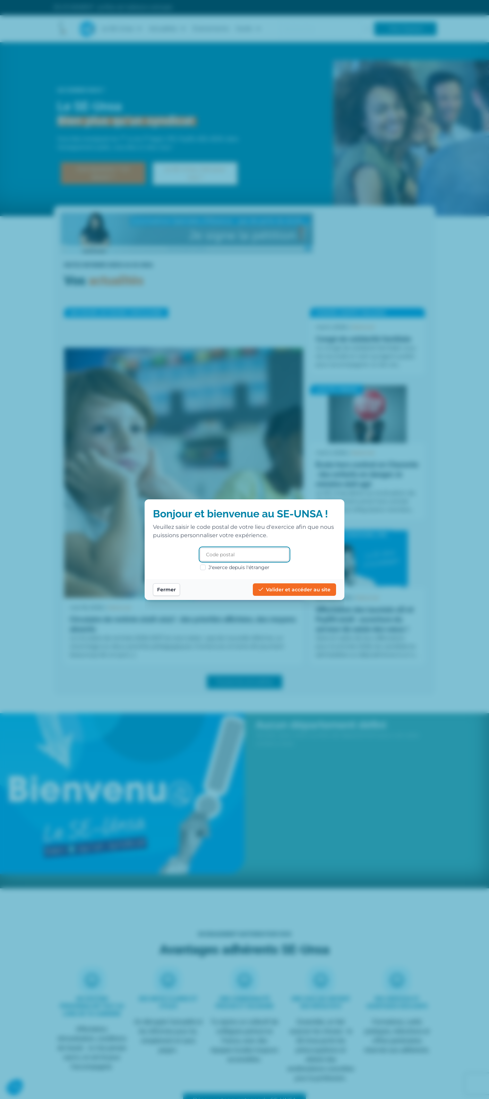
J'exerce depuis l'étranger (234, 567)
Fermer (166, 589)
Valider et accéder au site (294, 589)
